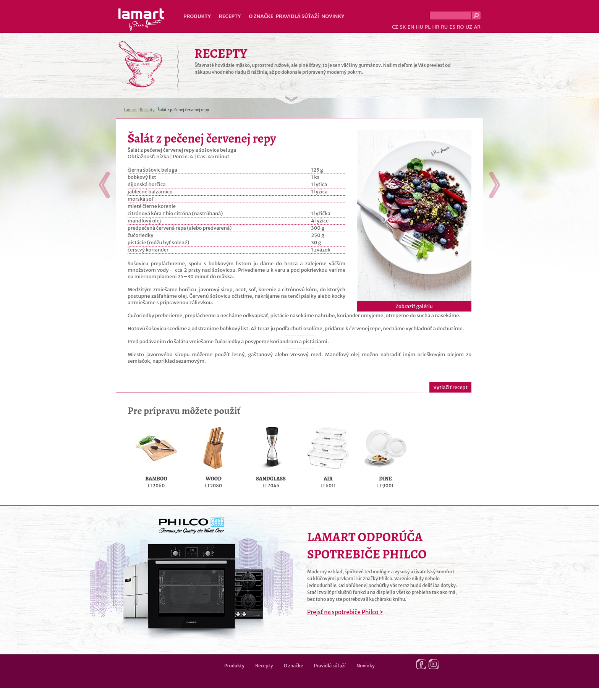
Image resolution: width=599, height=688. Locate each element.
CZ (395, 27)
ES (452, 27)
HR (435, 27)
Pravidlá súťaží (297, 16)
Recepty (230, 16)
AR (477, 27)
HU (419, 27)
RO (460, 27)
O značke (261, 16)
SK (403, 27)
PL (428, 27)
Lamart (141, 19)
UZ (469, 27)
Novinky (332, 16)
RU (444, 27)
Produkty (197, 16)
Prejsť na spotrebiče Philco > (345, 612)
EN (411, 27)
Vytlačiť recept (450, 387)
